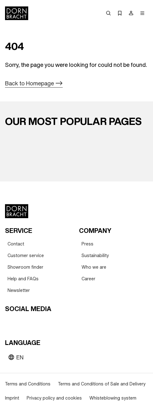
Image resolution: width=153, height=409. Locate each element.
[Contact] (16, 244)
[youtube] (11, 323)
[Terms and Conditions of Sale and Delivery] (101, 384)
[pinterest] (33, 323)
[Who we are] (94, 267)
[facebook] (44, 323)
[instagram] (22, 323)
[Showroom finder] (25, 267)
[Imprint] (12, 398)
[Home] (16, 13)
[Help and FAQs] (23, 279)
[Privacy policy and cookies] (54, 398)
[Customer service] (26, 255)
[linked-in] (56, 323)
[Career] (88, 279)
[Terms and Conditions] (27, 384)
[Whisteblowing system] (112, 398)
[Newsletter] (19, 290)
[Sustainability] (95, 255)
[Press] (87, 244)
